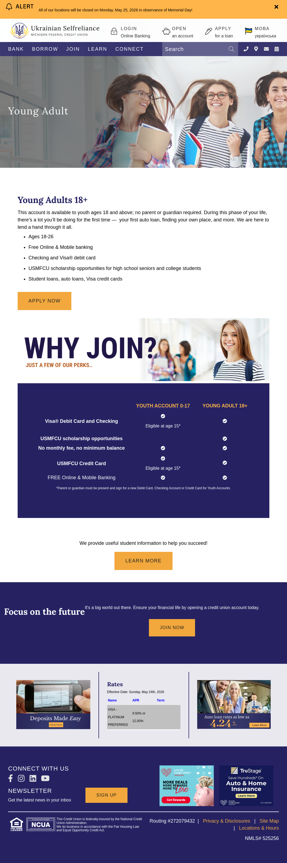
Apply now (44, 301)
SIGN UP (106, 795)
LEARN (97, 49)
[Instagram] (22, 778)
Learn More (143, 560)
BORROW (45, 49)
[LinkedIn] (34, 778)
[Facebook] (11, 778)
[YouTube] (45, 778)
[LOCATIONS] (256, 49)
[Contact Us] (246, 49)
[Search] (231, 49)
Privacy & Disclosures (226, 821)
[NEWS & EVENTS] (277, 49)
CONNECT (129, 49)
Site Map (269, 821)
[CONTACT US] (266, 49)
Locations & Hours (259, 828)
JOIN (73, 49)
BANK (16, 49)
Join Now (172, 627)
